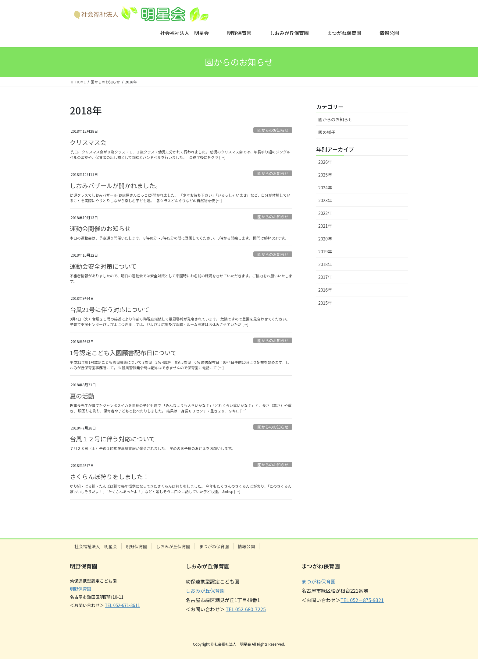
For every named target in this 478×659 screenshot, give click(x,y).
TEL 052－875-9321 (362, 600)
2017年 (325, 277)
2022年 (325, 213)
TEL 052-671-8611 (122, 605)
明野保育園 (136, 546)
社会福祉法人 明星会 (95, 546)
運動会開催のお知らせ (100, 228)
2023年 (325, 200)
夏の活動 (82, 395)
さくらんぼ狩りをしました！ (109, 476)
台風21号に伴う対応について (110, 309)
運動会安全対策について (103, 266)
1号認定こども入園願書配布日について (123, 352)
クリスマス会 (88, 142)
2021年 (325, 226)
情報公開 (246, 546)
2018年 (325, 264)
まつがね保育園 (214, 546)
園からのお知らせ (272, 130)
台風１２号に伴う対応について (112, 438)
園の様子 (326, 132)
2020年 (325, 239)
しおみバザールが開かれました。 (115, 185)
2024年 (325, 187)
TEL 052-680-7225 (246, 609)
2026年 (325, 162)
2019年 (325, 251)
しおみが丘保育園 (173, 546)
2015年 (325, 303)
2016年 (325, 290)
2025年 (325, 175)
